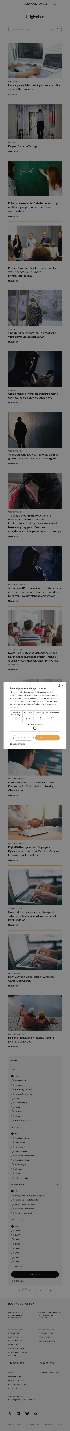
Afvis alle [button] (23, 738)
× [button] (62, 685)
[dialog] (35, 715)
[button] (17, 744)
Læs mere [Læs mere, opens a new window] (14, 707)
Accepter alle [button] (47, 738)
